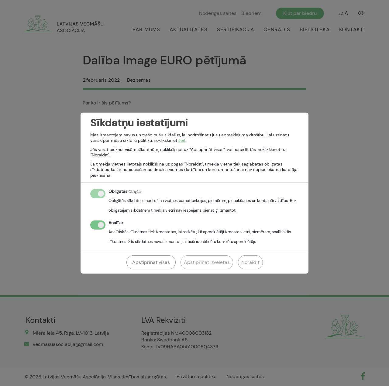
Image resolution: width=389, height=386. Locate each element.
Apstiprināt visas (151, 262)
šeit (181, 140)
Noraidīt (250, 262)
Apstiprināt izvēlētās (207, 262)
